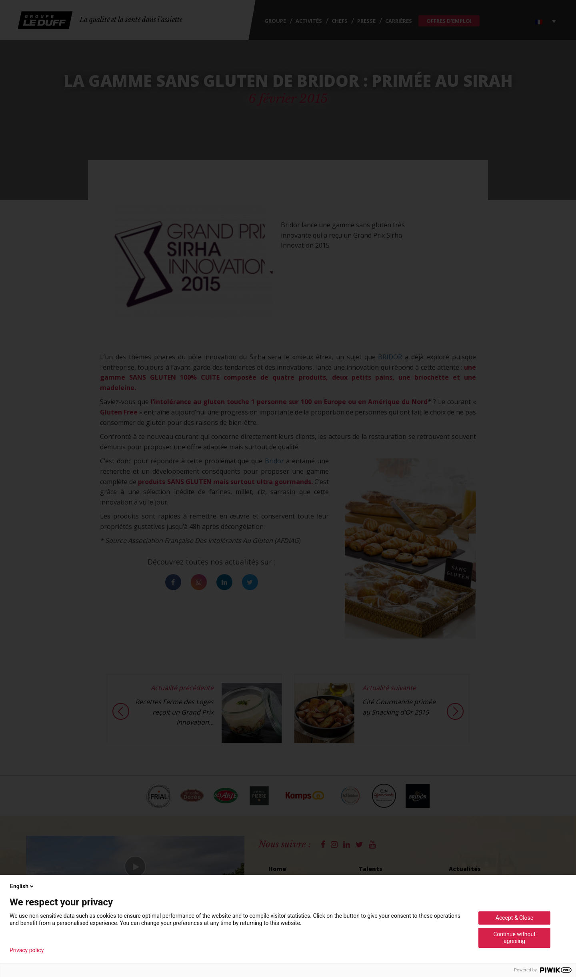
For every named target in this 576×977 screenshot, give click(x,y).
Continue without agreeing (514, 937)
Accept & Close (514, 918)
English (22, 886)
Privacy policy (27, 950)
